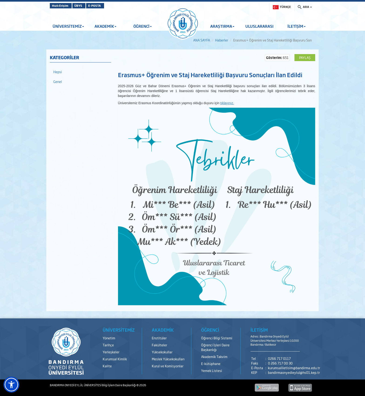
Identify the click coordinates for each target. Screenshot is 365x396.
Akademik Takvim (214, 356)
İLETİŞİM (296, 26)
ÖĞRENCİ (142, 26)
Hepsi (57, 71)
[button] (11, 384)
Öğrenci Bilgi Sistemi (216, 337)
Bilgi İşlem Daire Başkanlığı (119, 385)
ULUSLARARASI (259, 26)
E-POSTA (105, 5)
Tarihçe (108, 344)
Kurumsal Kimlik (115, 358)
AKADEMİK (105, 26)
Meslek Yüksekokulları (168, 358)
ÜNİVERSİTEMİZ (68, 26)
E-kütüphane (210, 363)
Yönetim (109, 337)
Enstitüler (159, 337)
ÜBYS (84, 5)
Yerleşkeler (111, 351)
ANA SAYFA (201, 40)
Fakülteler (159, 344)
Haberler (221, 40)
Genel (57, 81)
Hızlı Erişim (61, 5)
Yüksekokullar (162, 351)
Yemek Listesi (211, 370)
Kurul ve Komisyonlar (167, 365)
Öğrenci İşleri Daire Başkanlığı (215, 347)
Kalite (107, 365)
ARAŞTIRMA (222, 26)
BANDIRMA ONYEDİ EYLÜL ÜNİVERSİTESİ (76, 385)
